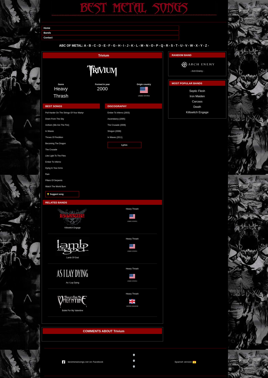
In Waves (49, 121)
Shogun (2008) (114, 121)
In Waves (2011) (115, 128)
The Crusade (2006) (117, 115)
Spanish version (185, 352)
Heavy (61, 79)
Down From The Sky (54, 109)
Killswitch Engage (197, 102)
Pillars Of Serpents (53, 171)
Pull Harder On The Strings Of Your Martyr (64, 103)
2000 (102, 79)
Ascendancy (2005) (116, 109)
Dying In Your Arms (54, 158)
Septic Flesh (197, 81)
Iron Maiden (197, 86)
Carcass (197, 92)
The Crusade (51, 140)
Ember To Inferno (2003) (119, 103)
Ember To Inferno (53, 152)
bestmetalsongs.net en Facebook (82, 352)
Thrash (60, 86)
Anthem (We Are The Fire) (57, 115)
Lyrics (124, 135)
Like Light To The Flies (55, 146)
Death (197, 97)
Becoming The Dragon (55, 134)
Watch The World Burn (55, 177)
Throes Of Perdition (54, 128)
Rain (47, 164)
